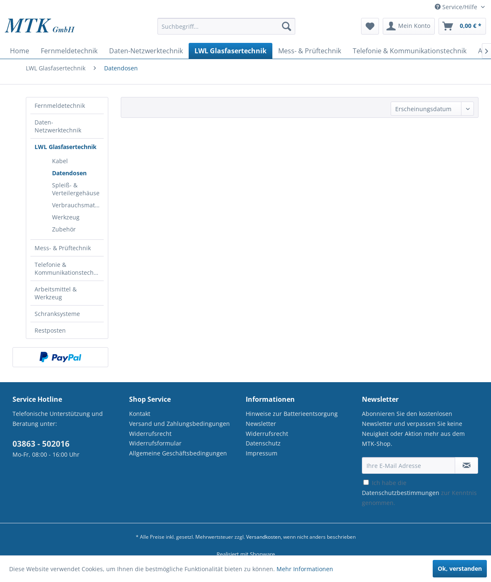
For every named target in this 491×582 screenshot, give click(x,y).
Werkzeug (66, 217)
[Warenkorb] (462, 26)
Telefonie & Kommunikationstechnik (68, 268)
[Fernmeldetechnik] (69, 51)
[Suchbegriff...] (226, 26)
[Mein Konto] (409, 26)
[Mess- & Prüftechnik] (309, 51)
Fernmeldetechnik (60, 105)
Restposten (50, 330)
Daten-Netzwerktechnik (58, 126)
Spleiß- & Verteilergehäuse (76, 189)
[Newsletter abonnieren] (466, 465)
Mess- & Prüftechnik (63, 248)
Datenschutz (263, 443)
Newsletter (261, 424)
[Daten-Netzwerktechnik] (146, 51)
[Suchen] (286, 26)
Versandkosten (263, 536)
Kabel (60, 161)
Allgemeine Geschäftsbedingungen (178, 453)
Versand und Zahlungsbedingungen (179, 424)
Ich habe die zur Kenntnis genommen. (419, 493)
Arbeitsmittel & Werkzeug (56, 293)
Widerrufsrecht (150, 434)
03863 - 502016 (41, 443)
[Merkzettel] (370, 26)
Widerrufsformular (155, 443)
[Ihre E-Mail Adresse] (408, 465)
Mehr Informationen (305, 569)
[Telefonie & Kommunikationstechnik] (409, 51)
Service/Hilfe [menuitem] (457, 7)
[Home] (19, 51)
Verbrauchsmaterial (78, 205)
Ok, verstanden (460, 568)
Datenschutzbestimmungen (400, 493)
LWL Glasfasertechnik (66, 147)
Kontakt (139, 414)
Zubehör (64, 229)
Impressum (261, 453)
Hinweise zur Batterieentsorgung (292, 414)
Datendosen (69, 173)
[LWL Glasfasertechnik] (230, 51)
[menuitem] (226, 30)
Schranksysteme (57, 314)
